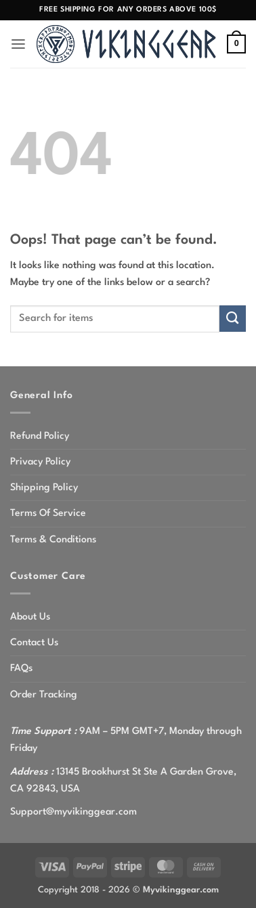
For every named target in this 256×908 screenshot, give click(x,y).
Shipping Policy (44, 487)
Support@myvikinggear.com (73, 812)
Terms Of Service (48, 513)
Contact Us (34, 642)
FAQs (21, 668)
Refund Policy (39, 436)
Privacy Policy (40, 462)
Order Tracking (43, 694)
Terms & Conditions (53, 539)
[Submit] (232, 318)
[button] (18, 44)
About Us (30, 617)
